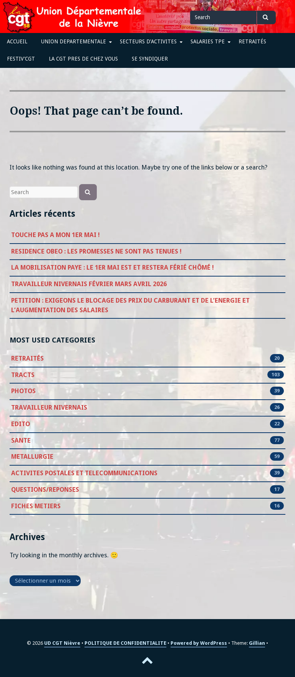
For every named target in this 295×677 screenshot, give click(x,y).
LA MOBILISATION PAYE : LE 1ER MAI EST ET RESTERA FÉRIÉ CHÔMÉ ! (112, 267)
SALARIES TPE (208, 41)
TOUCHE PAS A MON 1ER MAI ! (55, 235)
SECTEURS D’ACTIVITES (148, 41)
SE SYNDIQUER (150, 59)
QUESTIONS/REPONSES (45, 490)
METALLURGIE (32, 457)
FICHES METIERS (36, 506)
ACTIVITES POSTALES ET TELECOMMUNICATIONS (84, 473)
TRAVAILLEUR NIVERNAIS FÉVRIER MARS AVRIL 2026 (89, 284)
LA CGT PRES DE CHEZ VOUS (83, 59)
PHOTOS (23, 391)
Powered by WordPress (199, 643)
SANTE (21, 441)
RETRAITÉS (252, 41)
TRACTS (23, 375)
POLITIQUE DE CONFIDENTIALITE (125, 643)
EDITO (20, 424)
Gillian (257, 643)
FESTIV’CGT (21, 59)
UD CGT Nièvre (62, 643)
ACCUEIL (17, 41)
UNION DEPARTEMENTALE (73, 41)
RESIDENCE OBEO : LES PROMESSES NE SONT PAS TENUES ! (96, 251)
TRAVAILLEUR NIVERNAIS (49, 408)
